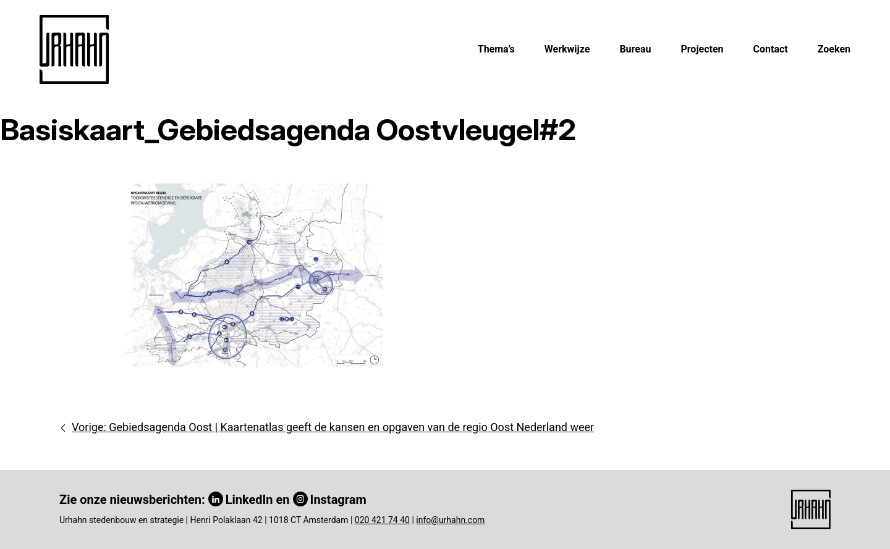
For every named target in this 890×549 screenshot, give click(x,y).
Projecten (701, 49)
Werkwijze (567, 49)
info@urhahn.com (450, 520)
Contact (770, 49)
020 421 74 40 (382, 520)
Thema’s (496, 49)
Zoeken (834, 49)
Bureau (635, 49)
